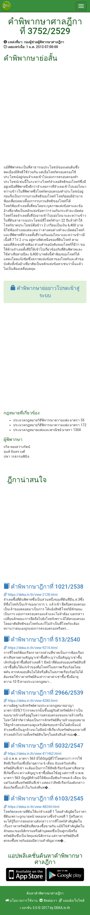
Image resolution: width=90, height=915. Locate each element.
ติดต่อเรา (48, 900)
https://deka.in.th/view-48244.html (31, 807)
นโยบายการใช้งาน (22, 900)
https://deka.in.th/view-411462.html (32, 754)
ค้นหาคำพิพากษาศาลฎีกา (45, 893)
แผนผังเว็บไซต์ (71, 900)
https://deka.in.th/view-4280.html (31, 701)
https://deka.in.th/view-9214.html (31, 648)
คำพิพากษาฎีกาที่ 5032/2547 (43, 745)
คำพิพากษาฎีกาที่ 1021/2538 (43, 586)
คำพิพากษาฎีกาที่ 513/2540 (42, 639)
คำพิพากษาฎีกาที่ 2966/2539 (43, 692)
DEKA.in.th (62, 908)
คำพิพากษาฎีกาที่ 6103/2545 (43, 798)
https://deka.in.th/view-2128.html (31, 595)
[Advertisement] (45, 110)
